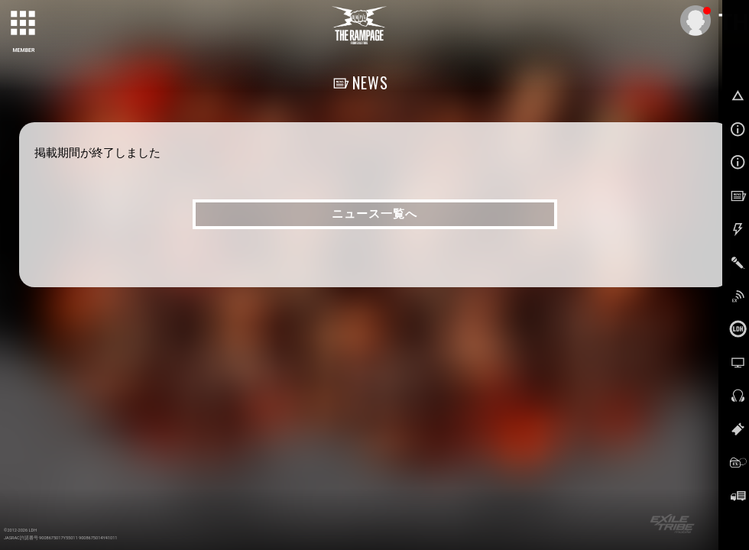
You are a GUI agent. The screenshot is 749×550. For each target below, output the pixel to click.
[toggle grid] (24, 24)
